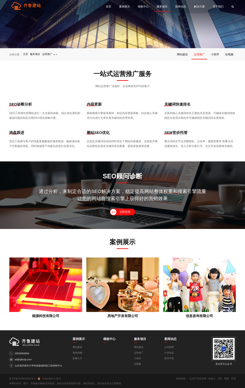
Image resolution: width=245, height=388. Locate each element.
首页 (108, 6)
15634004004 (22, 353)
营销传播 (77, 352)
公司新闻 (169, 347)
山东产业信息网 (198, 378)
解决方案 (199, 6)
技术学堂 (169, 358)
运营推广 (47, 54)
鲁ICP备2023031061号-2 (22, 378)
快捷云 (211, 378)
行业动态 (169, 352)
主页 (25, 54)
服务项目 (162, 6)
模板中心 (143, 6)
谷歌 (219, 378)
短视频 (229, 54)
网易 (226, 378)
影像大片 (77, 358)
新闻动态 (180, 6)
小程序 (215, 54)
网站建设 (182, 54)
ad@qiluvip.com (23, 359)
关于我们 (218, 6)
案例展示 (124, 6)
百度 (233, 378)
